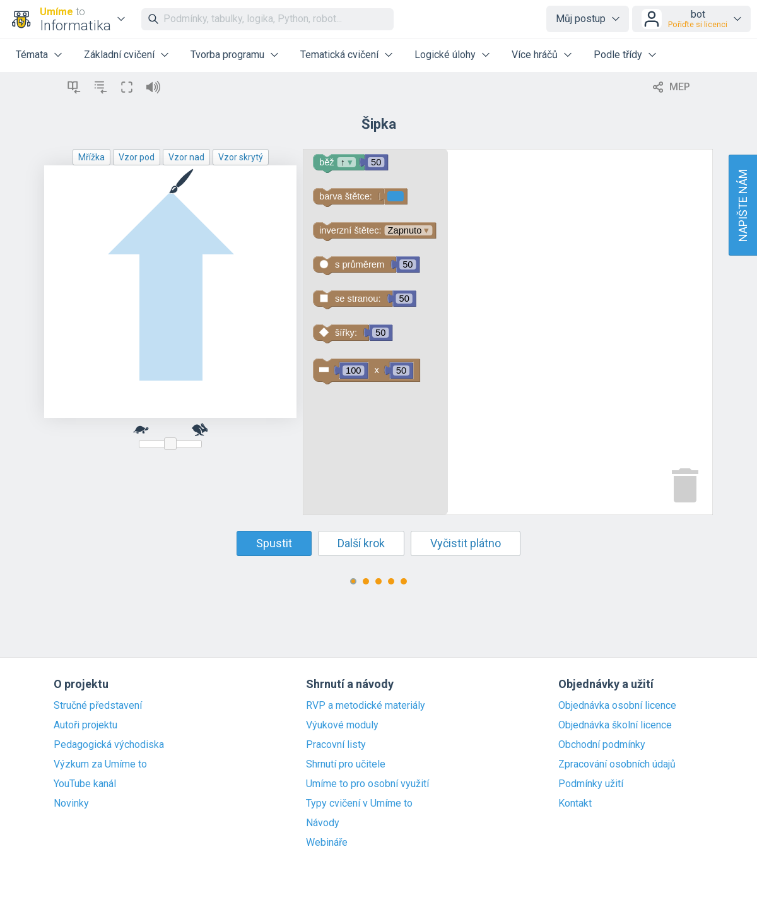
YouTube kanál (85, 784)
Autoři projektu (85, 725)
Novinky (71, 803)
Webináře (327, 842)
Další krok (361, 543)
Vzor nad (186, 157)
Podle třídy (618, 55)
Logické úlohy (445, 55)
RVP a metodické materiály (365, 705)
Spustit (274, 543)
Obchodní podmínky (601, 744)
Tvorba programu (227, 55)
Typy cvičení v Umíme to (359, 803)
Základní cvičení (119, 55)
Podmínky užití (590, 784)
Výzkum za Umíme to (100, 764)
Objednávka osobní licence (617, 705)
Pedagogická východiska (109, 744)
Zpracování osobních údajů (617, 764)
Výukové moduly (342, 725)
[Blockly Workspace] (508, 332)
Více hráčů (535, 55)
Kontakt (575, 803)
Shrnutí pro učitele (345, 764)
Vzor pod (137, 157)
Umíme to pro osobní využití (367, 784)
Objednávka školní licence (615, 725)
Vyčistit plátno (465, 543)
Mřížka (91, 157)
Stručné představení (98, 705)
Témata (32, 55)
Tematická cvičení (339, 55)
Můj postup (581, 19)
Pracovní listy (336, 744)
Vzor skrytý (240, 157)
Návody (322, 823)
